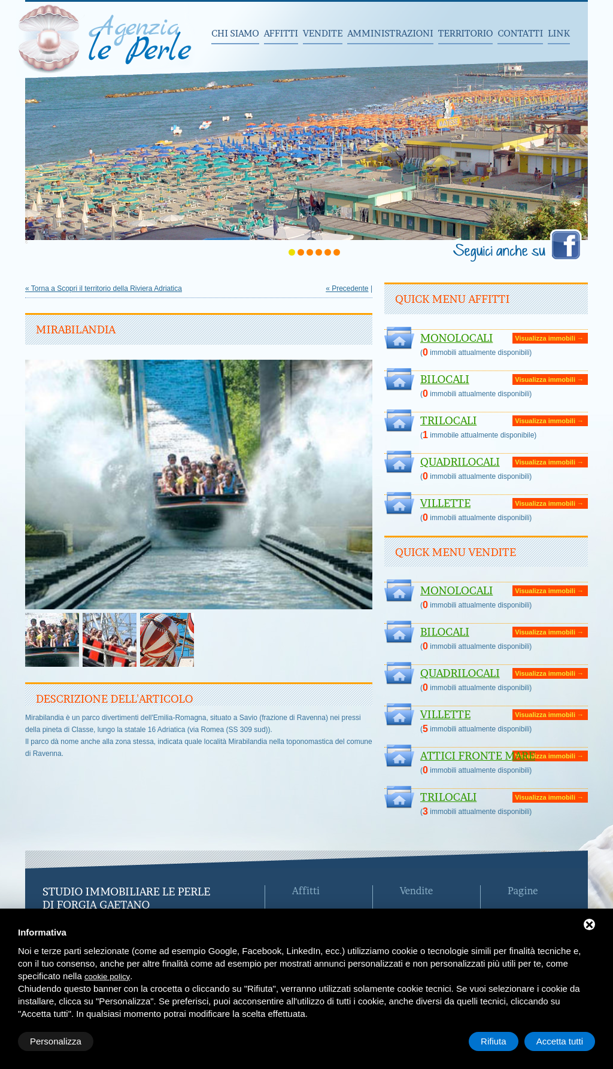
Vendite (322, 33)
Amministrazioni (390, 33)
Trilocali (448, 420)
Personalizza (55, 1041)
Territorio (465, 33)
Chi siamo (235, 33)
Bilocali (444, 379)
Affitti (281, 33)
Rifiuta (493, 1041)
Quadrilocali (460, 461)
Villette (445, 503)
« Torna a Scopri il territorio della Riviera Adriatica (103, 288)
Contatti (520, 33)
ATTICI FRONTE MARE (477, 755)
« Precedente (347, 288)
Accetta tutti (559, 1041)
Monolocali (456, 338)
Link (559, 33)
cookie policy (107, 976)
